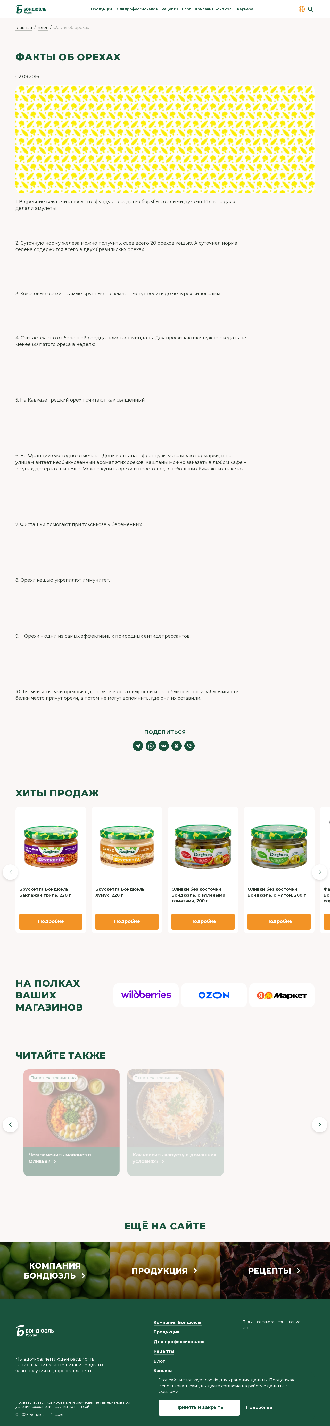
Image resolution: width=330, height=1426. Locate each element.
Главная (23, 27)
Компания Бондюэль (214, 9)
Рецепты (170, 9)
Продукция (101, 9)
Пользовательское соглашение (271, 1322)
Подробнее (259, 1407)
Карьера (245, 9)
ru (245, 1328)
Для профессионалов (137, 9)
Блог (186, 9)
